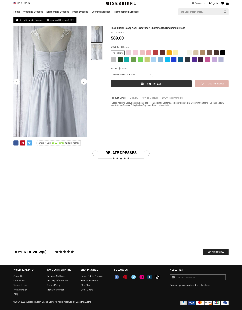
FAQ (15, 294)
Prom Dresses (80, 11)
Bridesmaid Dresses (57, 11)
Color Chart (87, 289)
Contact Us (198, 3)
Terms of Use (20, 285)
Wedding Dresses (33, 11)
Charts (125, 47)
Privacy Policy (20, 289)
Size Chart (86, 285)
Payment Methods (56, 276)
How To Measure (89, 280)
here (207, 285)
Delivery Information (57, 280)
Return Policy (53, 285)
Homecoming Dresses (126, 11)
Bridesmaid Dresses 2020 (60, 20)
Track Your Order (55, 289)
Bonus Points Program (92, 276)
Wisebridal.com (83, 302)
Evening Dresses (101, 11)
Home (16, 11)
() (72, 143)
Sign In (213, 3)
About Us (18, 276)
